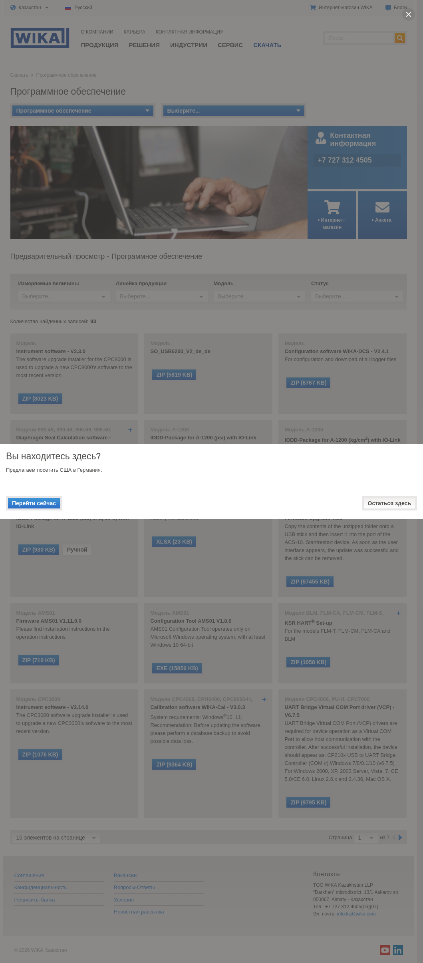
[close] (408, 14)
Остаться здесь (389, 503)
